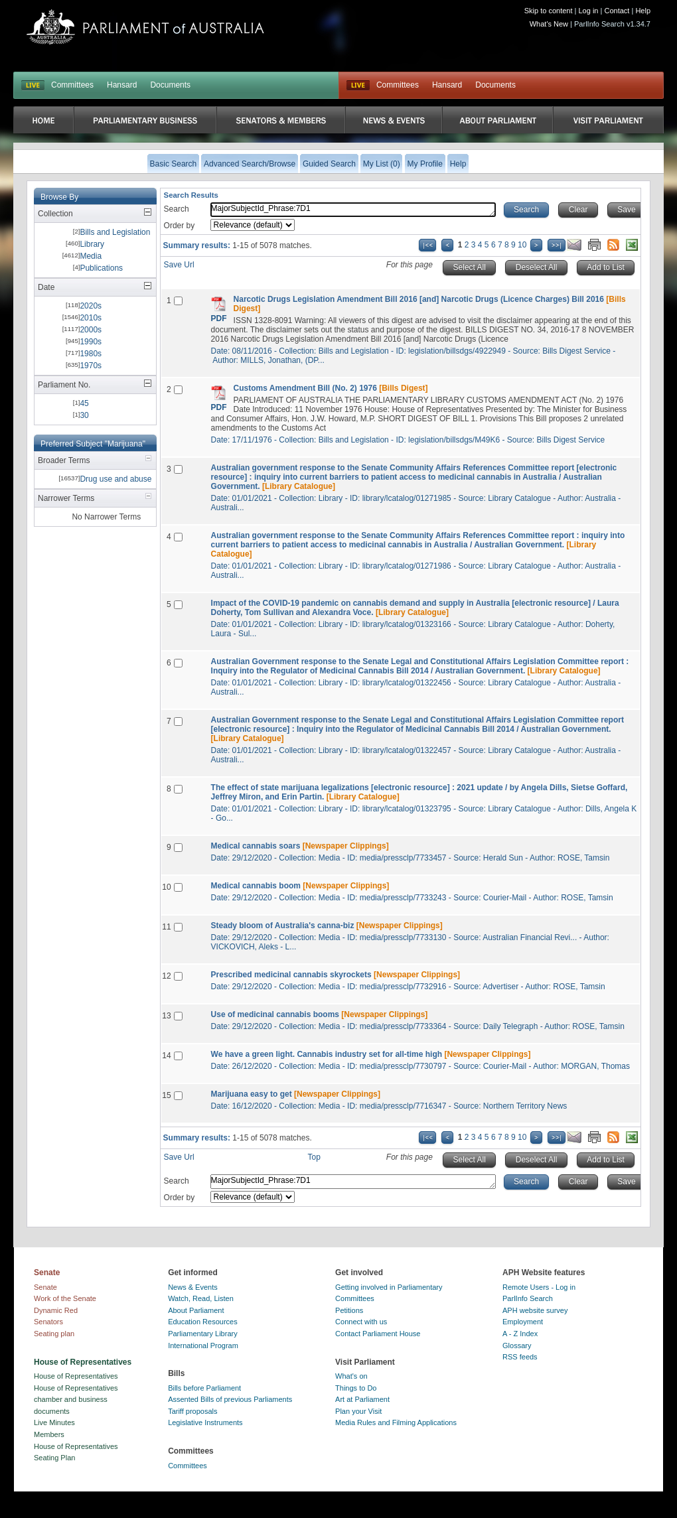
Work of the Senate (65, 1298)
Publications (101, 268)
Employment (522, 1322)
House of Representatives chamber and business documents (76, 1399)
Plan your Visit (358, 1411)
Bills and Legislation (115, 232)
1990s (91, 341)
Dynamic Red (56, 1310)
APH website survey (534, 1310)
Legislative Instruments (205, 1422)
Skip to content (548, 11)
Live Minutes (54, 1422)
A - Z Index (520, 1334)
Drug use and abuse (115, 479)
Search (176, 209)
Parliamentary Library (203, 1334)
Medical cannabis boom (256, 885)
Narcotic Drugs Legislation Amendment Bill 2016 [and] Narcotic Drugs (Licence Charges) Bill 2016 (419, 299)
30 (84, 415)
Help (642, 11)
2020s (91, 305)
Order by (179, 225)
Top (314, 1157)
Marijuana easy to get (251, 1094)
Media (91, 256)
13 (166, 1015)
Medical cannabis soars (256, 846)
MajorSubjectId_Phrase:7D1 (353, 209)
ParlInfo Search (527, 1298)
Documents (170, 85)
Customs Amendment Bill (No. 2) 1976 (305, 388)
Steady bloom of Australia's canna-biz (282, 925)
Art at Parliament (362, 1399)
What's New (549, 24)
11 (166, 927)
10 (522, 244)
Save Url (179, 264)
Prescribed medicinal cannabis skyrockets (291, 974)
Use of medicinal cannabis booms (275, 1014)
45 (84, 403)
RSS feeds (520, 1357)
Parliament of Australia (145, 26)
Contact (616, 11)
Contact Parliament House (377, 1334)
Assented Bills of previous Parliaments (230, 1399)
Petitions (349, 1310)
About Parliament (196, 1310)
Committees (72, 85)
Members (49, 1434)
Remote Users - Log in (538, 1287)
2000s (91, 329)
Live (358, 85)
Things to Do (355, 1388)
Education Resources (203, 1322)
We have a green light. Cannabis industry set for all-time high (327, 1054)
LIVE (32, 85)
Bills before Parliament (204, 1388)
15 (166, 1095)
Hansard (122, 85)
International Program (203, 1345)
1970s (91, 365)
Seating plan (54, 1334)
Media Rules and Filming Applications (396, 1422)
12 (166, 976)
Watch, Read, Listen (201, 1298)
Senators (48, 1322)
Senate (45, 1287)
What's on (351, 1376)
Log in (589, 11)
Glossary (516, 1345)
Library (92, 244)
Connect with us (361, 1322)
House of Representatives (76, 1376)
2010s (91, 317)
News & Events (193, 1287)
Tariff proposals (192, 1411)
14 (166, 1055)
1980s (91, 353)
